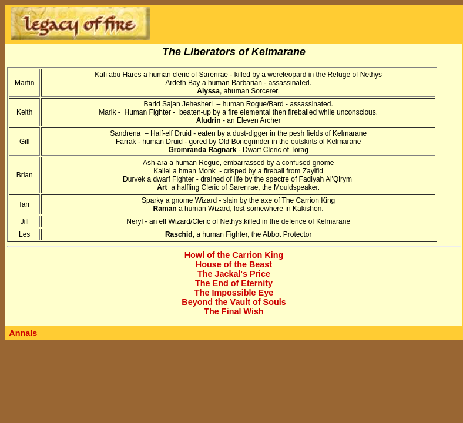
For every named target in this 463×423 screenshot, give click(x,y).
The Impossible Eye (233, 292)
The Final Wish (233, 311)
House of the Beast (234, 264)
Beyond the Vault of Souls (234, 302)
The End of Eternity (234, 283)
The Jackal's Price (233, 273)
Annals (23, 333)
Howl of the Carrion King (234, 255)
